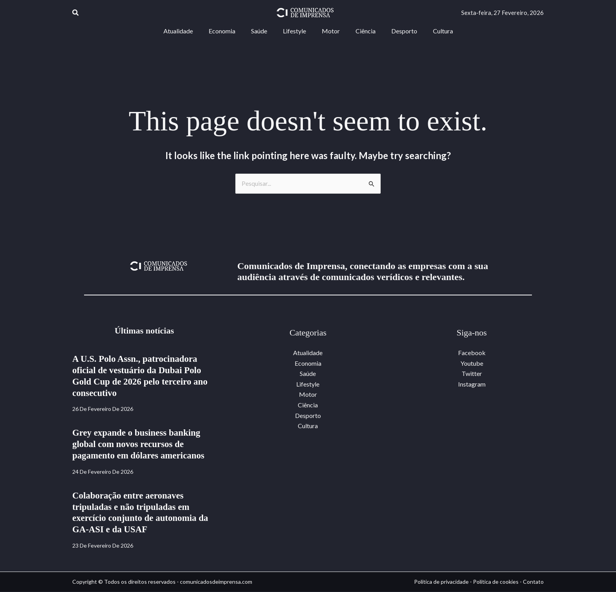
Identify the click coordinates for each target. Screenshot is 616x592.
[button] (75, 13)
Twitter (472, 374)
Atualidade (308, 353)
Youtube (471, 363)
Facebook (472, 353)
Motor (308, 394)
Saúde (308, 374)
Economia (308, 363)
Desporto (308, 415)
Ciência (308, 405)
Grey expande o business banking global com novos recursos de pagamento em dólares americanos (141, 444)
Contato (533, 582)
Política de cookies (496, 582)
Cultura (308, 425)
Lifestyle (307, 384)
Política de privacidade (441, 582)
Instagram (472, 384)
